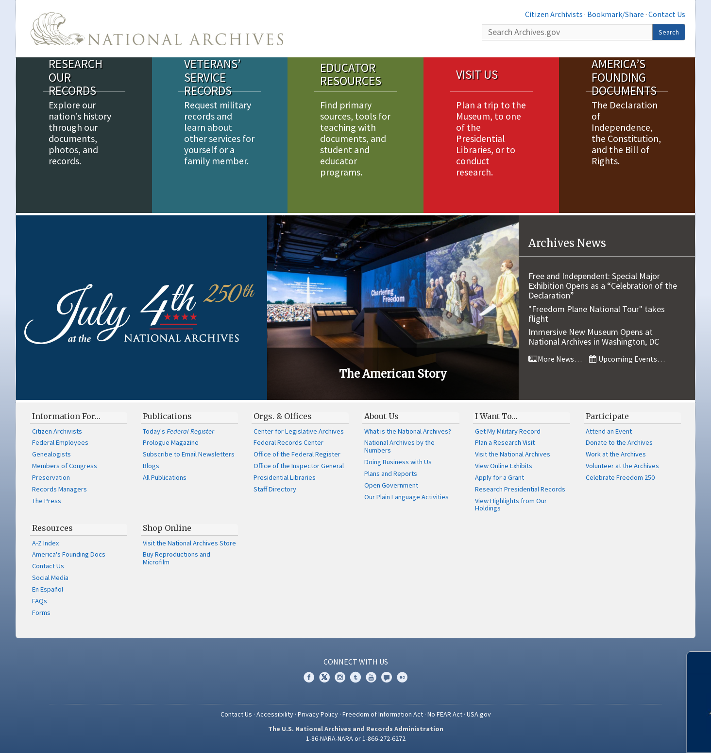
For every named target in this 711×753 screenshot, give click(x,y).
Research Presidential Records (520, 489)
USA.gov (479, 714)
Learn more (632, 735)
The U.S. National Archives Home (157, 28)
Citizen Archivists (554, 14)
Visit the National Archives (512, 454)
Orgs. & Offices (283, 416)
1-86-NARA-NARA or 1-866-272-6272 (356, 738)
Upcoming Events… (627, 359)
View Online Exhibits (503, 465)
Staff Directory (275, 489)
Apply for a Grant (499, 477)
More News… (555, 359)
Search (669, 32)
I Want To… (496, 416)
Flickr (402, 677)
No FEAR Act (444, 714)
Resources (52, 528)
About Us (381, 416)
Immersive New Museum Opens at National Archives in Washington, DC (593, 336)
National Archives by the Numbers (399, 446)
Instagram (340, 677)
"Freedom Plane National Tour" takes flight (596, 313)
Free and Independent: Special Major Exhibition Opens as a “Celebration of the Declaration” (602, 285)
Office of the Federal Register (297, 454)
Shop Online (167, 528)
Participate (607, 416)
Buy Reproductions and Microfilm (176, 558)
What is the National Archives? (407, 431)
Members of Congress (64, 465)
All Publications (164, 477)
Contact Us (666, 14)
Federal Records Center (288, 442)
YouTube (371, 677)
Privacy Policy (318, 714)
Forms (41, 612)
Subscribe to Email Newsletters (189, 454)
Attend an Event (609, 431)
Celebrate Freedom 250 (620, 477)
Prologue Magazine (171, 442)
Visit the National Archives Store (189, 543)
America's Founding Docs (68, 554)
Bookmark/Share (615, 14)
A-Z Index (45, 543)
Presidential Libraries (285, 477)
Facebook (309, 677)
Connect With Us (355, 661)
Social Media (50, 577)
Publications (167, 416)
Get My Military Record (508, 431)
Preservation (51, 477)
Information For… (66, 416)
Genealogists (51, 454)
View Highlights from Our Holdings (511, 504)
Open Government (391, 485)
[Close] (700, 663)
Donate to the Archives (619, 442)
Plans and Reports (390, 473)
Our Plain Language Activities (406, 496)
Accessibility (274, 714)
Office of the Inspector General (299, 465)
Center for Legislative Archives (299, 431)
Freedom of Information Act (382, 714)
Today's (178, 431)
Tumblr (355, 677)
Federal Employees (60, 442)
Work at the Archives (616, 454)
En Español (47, 589)
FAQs (39, 600)
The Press (46, 500)
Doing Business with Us (398, 461)
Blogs (151, 465)
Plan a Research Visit (505, 442)
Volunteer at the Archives (622, 465)
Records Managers (59, 489)
